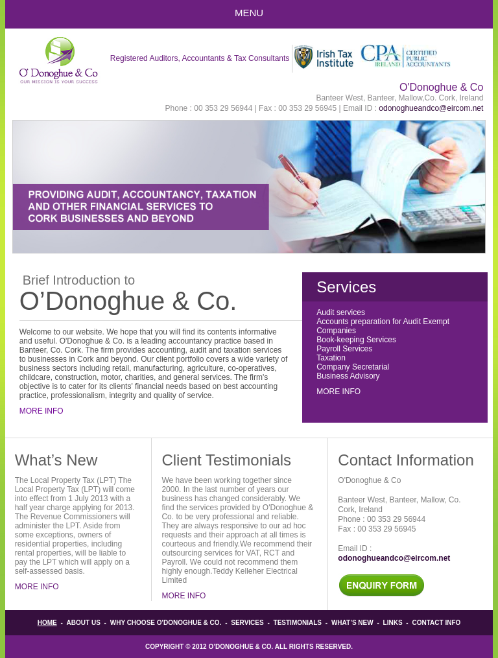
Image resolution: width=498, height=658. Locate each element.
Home (47, 622)
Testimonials (298, 622)
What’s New (352, 622)
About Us (84, 622)
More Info (41, 411)
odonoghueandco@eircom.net (431, 108)
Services (247, 622)
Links (393, 622)
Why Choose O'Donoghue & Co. (166, 622)
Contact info (436, 622)
